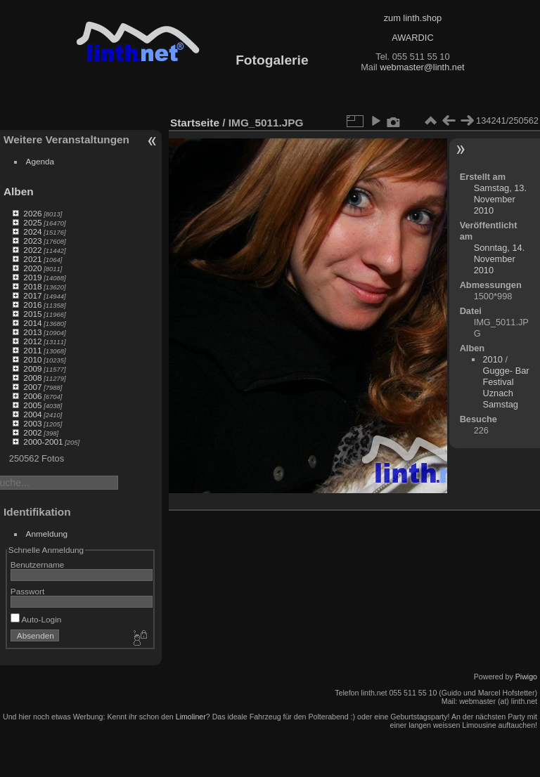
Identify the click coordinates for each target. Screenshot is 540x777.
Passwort (27, 591)
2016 (32, 304)
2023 (32, 240)
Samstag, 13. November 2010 (500, 199)
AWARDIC (412, 37)
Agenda (40, 161)
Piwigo (526, 676)
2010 (32, 359)
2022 (32, 249)
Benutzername (38, 564)
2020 (32, 268)
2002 (32, 432)
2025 (32, 222)
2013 (32, 332)
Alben (19, 191)
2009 (32, 368)
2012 (32, 341)
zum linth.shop (413, 18)
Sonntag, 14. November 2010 (499, 258)
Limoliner (191, 716)
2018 (32, 286)
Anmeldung (47, 533)
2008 (32, 377)
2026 (32, 213)
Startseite (194, 123)
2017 (32, 295)
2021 (32, 258)
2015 (32, 313)
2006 (32, 395)
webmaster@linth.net (422, 67)
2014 (32, 322)
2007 (32, 386)
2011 (32, 350)
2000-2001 (43, 441)
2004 (32, 414)
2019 (32, 277)
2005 (32, 405)
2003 (32, 423)
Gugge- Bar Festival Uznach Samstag (505, 387)
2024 (32, 231)
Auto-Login (36, 619)
